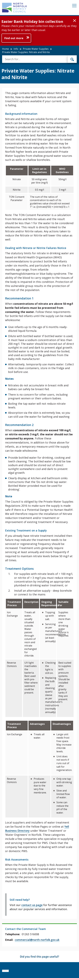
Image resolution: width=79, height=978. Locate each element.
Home (5, 48)
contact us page (32, 905)
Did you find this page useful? (39, 956)
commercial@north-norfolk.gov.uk (37, 940)
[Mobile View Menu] (74, 6)
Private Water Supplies (36, 48)
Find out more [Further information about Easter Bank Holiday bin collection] (13, 38)
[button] (74, 21)
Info (16, 48)
